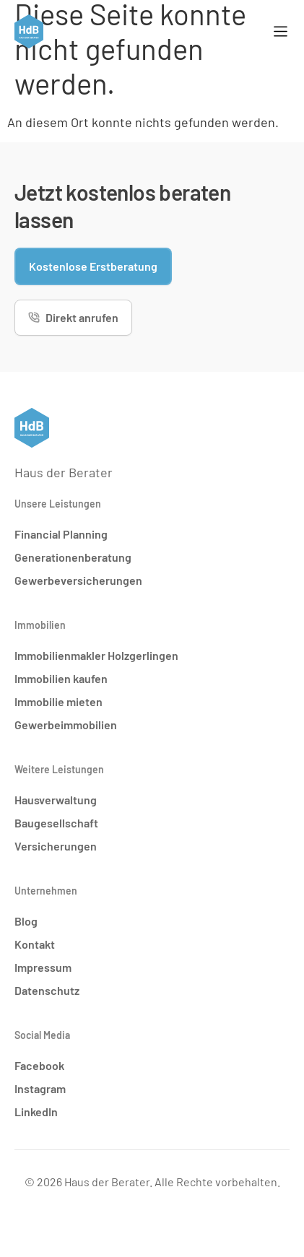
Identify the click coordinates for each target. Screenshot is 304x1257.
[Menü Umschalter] (281, 31)
